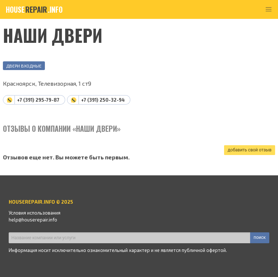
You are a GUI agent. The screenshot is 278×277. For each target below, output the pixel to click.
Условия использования (34, 213)
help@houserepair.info (33, 220)
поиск (260, 237)
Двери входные (24, 65)
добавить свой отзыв (249, 149)
